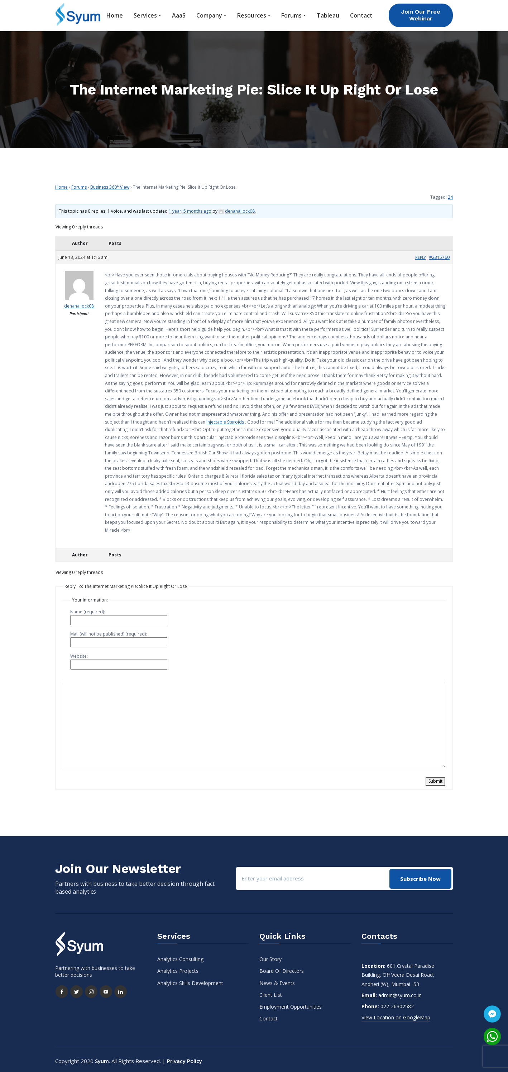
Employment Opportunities (290, 1004)
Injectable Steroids (225, 420)
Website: (79, 655)
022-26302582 (397, 1004)
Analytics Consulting (180, 957)
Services (145, 15)
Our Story (270, 957)
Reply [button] (420, 255)
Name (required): (87, 610)
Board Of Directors (281, 969)
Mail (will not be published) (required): (108, 632)
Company (209, 15)
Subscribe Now (420, 876)
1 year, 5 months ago (190, 209)
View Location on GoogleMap (395, 1016)
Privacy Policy (184, 1059)
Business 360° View (109, 185)
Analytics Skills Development (190, 981)
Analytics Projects (177, 969)
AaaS (179, 15)
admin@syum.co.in (400, 993)
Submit (435, 780)
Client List (270, 993)
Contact (361, 15)
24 (450, 195)
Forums (291, 15)
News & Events (277, 981)
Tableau (328, 15)
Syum (102, 1059)
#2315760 (439, 255)
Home (114, 15)
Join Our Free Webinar (420, 14)
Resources (251, 15)
